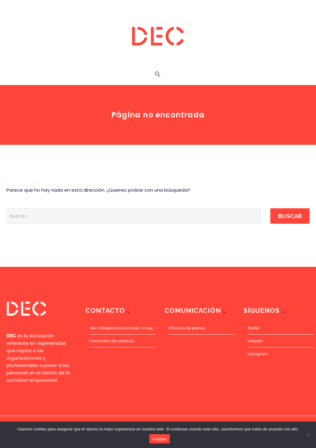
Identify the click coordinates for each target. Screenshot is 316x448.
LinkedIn (255, 341)
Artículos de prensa (186, 328)
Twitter (253, 328)
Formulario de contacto (111, 341)
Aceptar (159, 439)
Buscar (290, 216)
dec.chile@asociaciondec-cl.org (121, 328)
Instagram (257, 353)
